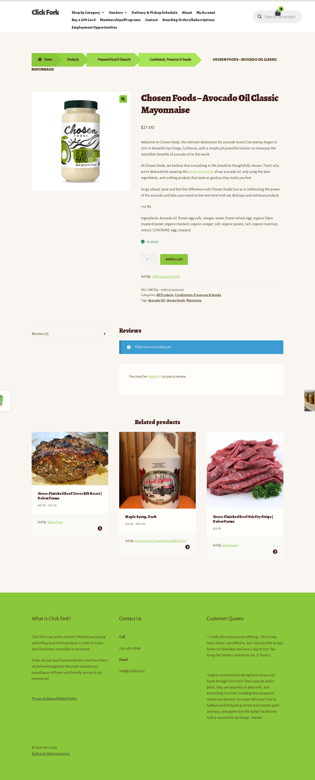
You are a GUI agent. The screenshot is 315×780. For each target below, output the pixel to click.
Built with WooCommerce (51, 753)
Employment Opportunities (94, 27)
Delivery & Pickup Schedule (155, 13)
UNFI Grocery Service (166, 276)
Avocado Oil (156, 300)
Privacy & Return (44, 698)
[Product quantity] (149, 259)
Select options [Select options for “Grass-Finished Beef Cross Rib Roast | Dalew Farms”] (100, 527)
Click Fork (45, 12)
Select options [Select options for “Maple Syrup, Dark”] (187, 546)
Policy (72, 698)
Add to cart (174, 259)
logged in (155, 376)
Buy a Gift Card (84, 20)
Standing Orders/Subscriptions (188, 20)
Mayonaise (194, 300)
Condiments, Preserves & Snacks (170, 59)
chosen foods (175, 300)
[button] (123, 99)
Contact (151, 20)
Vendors (116, 13)
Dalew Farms (55, 521)
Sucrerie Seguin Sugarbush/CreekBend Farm (160, 540)
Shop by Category (86, 13)
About (187, 13)
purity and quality (201, 172)
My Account (205, 13)
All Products (165, 295)
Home (48, 59)
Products (73, 59)
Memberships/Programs (120, 20)
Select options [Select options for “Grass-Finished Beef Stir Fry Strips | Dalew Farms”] (275, 551)
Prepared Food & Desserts (114, 59)
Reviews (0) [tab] (40, 334)
